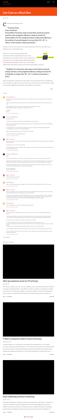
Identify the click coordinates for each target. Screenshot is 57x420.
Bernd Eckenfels (9, 97)
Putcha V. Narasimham (10, 116)
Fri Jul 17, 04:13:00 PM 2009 (11, 234)
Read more (52, 296)
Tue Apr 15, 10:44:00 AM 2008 (12, 135)
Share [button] (51, 88)
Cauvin (5, 2)
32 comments (9, 296)
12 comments (9, 354)
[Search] (48, 2)
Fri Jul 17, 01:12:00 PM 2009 (11, 186)
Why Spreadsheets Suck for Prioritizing (20, 281)
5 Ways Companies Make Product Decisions (22, 339)
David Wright (9, 182)
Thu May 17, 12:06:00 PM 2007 (12, 113)
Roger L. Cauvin (9, 139)
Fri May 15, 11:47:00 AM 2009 (12, 178)
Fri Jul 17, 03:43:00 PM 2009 (12, 207)
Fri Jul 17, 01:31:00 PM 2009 (11, 199)
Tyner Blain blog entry (31, 197)
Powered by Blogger (28, 416)
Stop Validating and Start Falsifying (18, 396)
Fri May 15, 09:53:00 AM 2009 (12, 171)
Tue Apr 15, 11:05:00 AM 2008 (12, 150)
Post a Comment (6, 237)
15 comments (9, 412)
